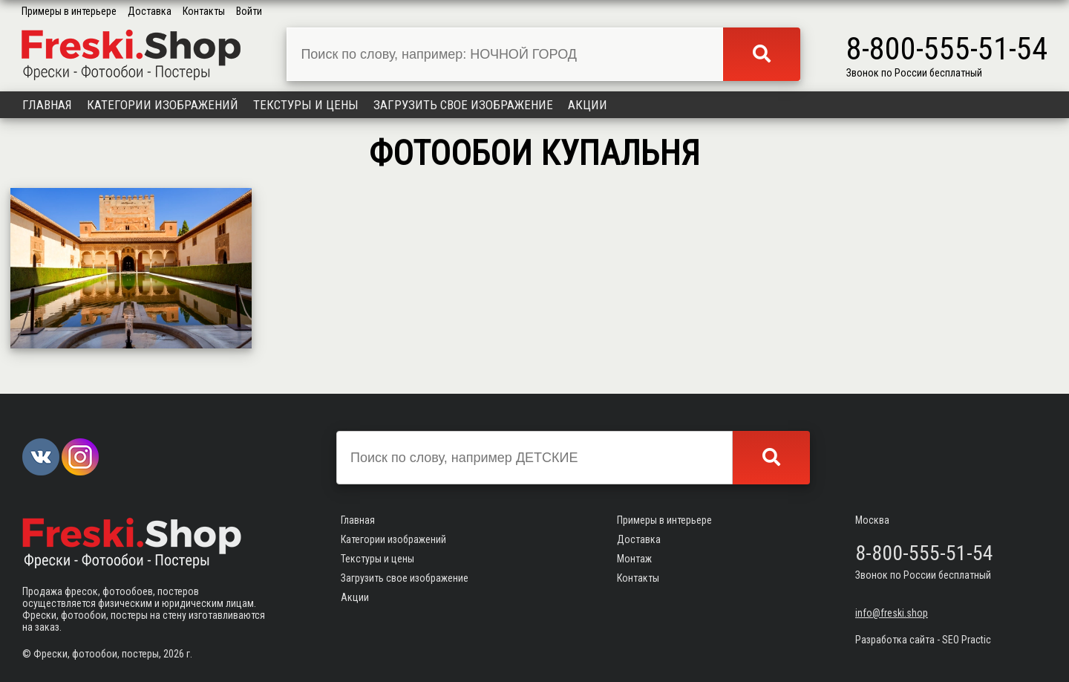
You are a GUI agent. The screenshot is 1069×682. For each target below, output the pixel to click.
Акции (587, 104)
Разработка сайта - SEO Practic (923, 640)
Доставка (149, 11)
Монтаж (634, 559)
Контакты (204, 11)
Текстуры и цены (306, 104)
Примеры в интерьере (69, 11)
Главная (47, 104)
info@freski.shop (891, 613)
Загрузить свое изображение (463, 104)
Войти (249, 11)
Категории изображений (162, 104)
